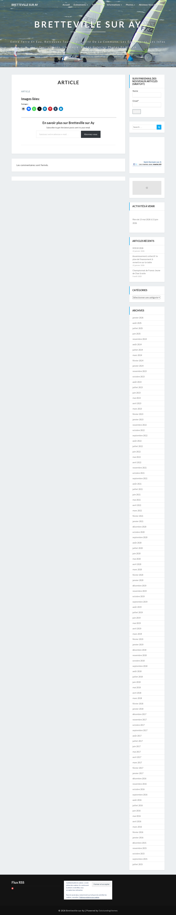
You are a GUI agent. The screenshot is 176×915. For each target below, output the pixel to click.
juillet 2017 (138, 741)
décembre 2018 (139, 650)
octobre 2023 (139, 376)
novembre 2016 (140, 783)
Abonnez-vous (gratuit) (151, 4)
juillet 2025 (138, 328)
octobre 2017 (139, 725)
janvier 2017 (138, 773)
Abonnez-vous (90, 134)
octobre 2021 (139, 473)
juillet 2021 (138, 489)
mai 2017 (137, 751)
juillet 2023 (138, 387)
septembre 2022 (140, 435)
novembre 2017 (140, 719)
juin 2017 (137, 746)
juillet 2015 (138, 864)
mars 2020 (137, 569)
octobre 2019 (139, 596)
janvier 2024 (138, 365)
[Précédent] (135, 214)
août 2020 (137, 542)
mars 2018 (137, 698)
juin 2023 (137, 392)
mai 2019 (137, 623)
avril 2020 (137, 564)
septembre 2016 (140, 794)
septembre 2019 (140, 601)
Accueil (66, 4)
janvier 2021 (138, 521)
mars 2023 (137, 408)
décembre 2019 (139, 585)
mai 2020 (137, 558)
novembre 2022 (140, 424)
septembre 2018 (140, 666)
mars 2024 (137, 355)
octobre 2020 (139, 532)
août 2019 (137, 607)
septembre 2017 (140, 730)
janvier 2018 (138, 708)
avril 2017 (137, 757)
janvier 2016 (138, 837)
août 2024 (137, 344)
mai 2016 (137, 816)
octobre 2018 (139, 660)
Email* (147, 103)
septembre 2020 (140, 537)
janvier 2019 (138, 644)
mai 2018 (137, 687)
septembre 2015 (140, 859)
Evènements (81, 4)
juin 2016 (137, 810)
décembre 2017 (139, 714)
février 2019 (138, 639)
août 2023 (137, 382)
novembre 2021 (140, 467)
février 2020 (138, 574)
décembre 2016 (139, 778)
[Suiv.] (158, 214)
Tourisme (97, 4)
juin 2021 (137, 494)
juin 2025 (137, 333)
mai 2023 (137, 398)
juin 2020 (137, 553)
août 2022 (137, 440)
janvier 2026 (138, 317)
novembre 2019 (140, 591)
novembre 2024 (140, 339)
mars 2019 (137, 634)
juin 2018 (137, 682)
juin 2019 (137, 617)
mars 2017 (137, 762)
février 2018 (138, 703)
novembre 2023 (140, 371)
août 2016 (137, 800)
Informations (114, 4)
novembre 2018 (140, 655)
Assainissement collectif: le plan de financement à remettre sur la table (145, 259)
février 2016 (138, 832)
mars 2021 (137, 510)
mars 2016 (137, 826)
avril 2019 (137, 628)
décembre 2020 (139, 526)
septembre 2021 (140, 478)
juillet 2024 (138, 349)
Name (147, 93)
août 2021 (137, 483)
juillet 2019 (138, 612)
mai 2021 (137, 499)
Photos (130, 4)
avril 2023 (137, 403)
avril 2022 (137, 462)
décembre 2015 (139, 842)
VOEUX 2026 (138, 248)
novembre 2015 (140, 848)
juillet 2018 (138, 676)
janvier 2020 (138, 580)
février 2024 (138, 360)
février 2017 (138, 767)
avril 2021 (137, 505)
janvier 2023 (138, 419)
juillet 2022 (138, 446)
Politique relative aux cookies (89, 897)
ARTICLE (25, 91)
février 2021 (138, 516)
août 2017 (137, 735)
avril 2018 (137, 692)
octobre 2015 (139, 853)
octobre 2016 (139, 789)
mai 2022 (137, 457)
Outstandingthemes (108, 910)
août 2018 (137, 671)
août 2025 (137, 323)
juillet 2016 (138, 805)
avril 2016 (137, 821)
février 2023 (138, 414)
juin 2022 (137, 451)
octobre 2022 (139, 430)
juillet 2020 (138, 548)
